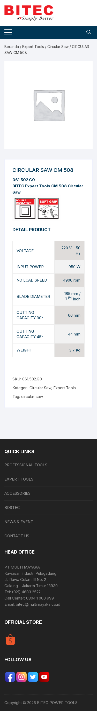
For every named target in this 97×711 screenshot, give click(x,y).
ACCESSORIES (17, 493)
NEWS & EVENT (18, 521)
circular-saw (32, 396)
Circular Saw (58, 46)
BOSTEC (12, 507)
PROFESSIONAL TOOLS (25, 464)
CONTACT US (16, 535)
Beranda (11, 46)
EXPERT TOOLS (18, 479)
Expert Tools (33, 46)
